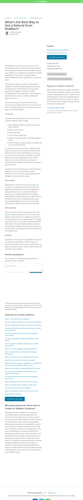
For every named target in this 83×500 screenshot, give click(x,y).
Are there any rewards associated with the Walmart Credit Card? (21, 378)
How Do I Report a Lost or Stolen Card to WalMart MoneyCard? (21, 353)
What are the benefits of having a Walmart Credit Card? (23, 368)
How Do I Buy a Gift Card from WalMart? (18, 388)
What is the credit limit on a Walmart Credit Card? (20, 385)
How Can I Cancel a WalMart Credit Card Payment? (21, 349)
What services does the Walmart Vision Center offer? (22, 391)
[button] (81, 1)
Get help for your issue (15, 399)
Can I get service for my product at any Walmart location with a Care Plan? (23, 329)
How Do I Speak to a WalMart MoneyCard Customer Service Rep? (21, 345)
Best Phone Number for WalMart (57, 50)
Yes (45, 493)
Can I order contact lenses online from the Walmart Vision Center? (21, 334)
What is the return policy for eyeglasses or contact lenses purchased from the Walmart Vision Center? (23, 364)
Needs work (52, 493)
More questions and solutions (56, 53)
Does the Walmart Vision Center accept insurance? (21, 382)
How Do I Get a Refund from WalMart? (17, 319)
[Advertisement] (23, 50)
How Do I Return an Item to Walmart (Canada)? (20, 360)
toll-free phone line (32, 185)
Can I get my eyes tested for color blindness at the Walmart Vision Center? (21, 372)
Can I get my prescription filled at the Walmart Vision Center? (22, 340)
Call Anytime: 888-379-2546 (55, 108)
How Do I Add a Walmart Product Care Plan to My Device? (23, 325)
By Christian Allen (15, 32)
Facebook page (29, 242)
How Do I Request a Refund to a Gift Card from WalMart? (23, 322)
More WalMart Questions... (13, 394)
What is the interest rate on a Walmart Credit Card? (21, 357)
